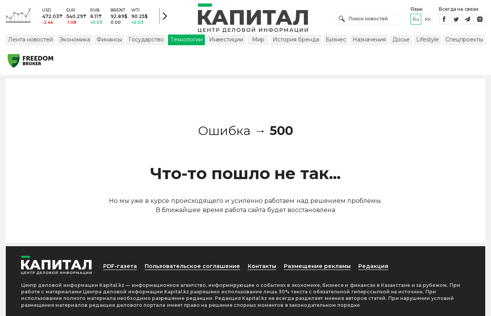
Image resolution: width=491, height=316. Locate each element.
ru (416, 19)
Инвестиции (226, 39)
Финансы (109, 39)
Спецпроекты (464, 39)
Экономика (74, 39)
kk (428, 19)
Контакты (262, 266)
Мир (258, 39)
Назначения (369, 39)
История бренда (296, 39)
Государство (146, 39)
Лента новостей (30, 39)
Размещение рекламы (317, 266)
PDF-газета (120, 266)
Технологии (186, 39)
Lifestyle (427, 39)
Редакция (373, 266)
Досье (401, 39)
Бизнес (336, 39)
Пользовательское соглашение (192, 266)
